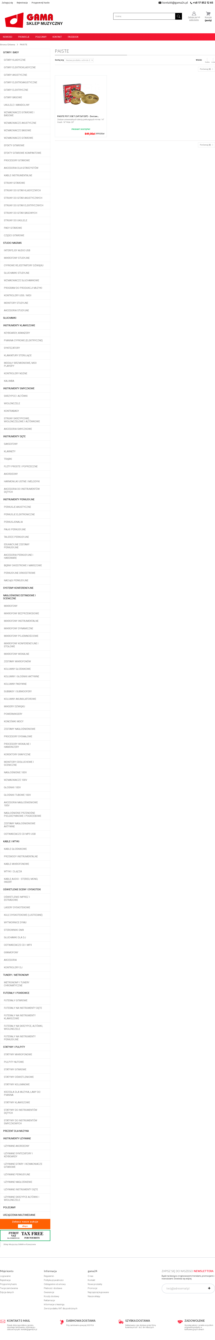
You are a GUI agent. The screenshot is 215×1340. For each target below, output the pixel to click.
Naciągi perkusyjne (16, 580)
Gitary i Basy (11, 52)
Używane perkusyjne (17, 1174)
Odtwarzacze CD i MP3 (18, 945)
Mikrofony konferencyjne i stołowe (21, 645)
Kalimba (9, 381)
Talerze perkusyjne (16, 537)
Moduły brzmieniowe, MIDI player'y (20, 364)
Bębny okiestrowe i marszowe (23, 565)
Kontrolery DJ (13, 967)
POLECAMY (9, 1207)
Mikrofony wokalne (16, 654)
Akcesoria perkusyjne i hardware (18, 556)
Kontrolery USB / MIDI (17, 295)
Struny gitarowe (14, 183)
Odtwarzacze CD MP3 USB (20, 834)
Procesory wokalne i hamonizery (17, 745)
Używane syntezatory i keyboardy (18, 1155)
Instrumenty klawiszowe (19, 325)
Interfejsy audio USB (17, 250)
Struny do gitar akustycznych (23, 198)
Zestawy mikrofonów (17, 661)
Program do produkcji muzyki (23, 288)
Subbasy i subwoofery (18, 691)
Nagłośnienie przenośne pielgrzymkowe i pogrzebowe (22, 814)
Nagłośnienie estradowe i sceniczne (19, 597)
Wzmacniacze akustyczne (20, 123)
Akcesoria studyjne (16, 310)
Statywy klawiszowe (17, 1102)
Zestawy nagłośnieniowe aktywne (19, 825)
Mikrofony (10, 606)
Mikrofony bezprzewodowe (21, 613)
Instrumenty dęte (14, 436)
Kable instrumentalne (18, 175)
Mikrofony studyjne (17, 258)
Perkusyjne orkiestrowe (19, 573)
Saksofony (11, 444)
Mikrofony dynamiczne (18, 628)
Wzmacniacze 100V (15, 780)
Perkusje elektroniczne (19, 514)
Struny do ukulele (15, 220)
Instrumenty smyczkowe (18, 388)
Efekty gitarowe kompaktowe (22, 153)
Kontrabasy (11, 411)
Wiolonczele (12, 403)
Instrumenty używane (17, 1138)
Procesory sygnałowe (18, 736)
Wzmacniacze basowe (17, 130)
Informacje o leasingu (54, 1304)
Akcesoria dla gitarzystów (21, 168)
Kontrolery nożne (15, 373)
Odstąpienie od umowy (55, 1284)
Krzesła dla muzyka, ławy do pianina (22, 1093)
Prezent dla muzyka (16, 1131)
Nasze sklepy (94, 1296)
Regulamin (49, 1276)
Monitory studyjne (16, 303)
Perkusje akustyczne (17, 507)
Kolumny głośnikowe (17, 669)
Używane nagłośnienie (18, 1182)
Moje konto (6, 1271)
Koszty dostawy (51, 1296)
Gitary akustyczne (15, 75)
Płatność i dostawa (53, 1288)
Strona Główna (7, 44)
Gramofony (11, 952)
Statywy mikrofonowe (18, 1054)
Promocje (23, 37)
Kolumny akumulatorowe (20, 699)
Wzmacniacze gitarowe (18, 138)
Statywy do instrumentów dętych (20, 1111)
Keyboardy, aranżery (17, 333)
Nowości (7, 37)
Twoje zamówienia (9, 1288)
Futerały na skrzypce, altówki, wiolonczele (23, 1027)
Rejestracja (22, 3)
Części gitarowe (14, 235)
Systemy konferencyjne (18, 588)
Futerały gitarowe (15, 1000)
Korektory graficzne (17, 754)
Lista (213, 60)
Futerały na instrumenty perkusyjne (20, 1038)
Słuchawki (9, 318)
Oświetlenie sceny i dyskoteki (22, 889)
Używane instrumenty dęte (21, 1189)
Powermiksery (13, 714)
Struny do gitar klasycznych (22, 190)
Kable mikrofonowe (16, 864)
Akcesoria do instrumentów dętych (22, 490)
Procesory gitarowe (17, 160)
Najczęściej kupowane (98, 1292)
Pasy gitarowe (13, 228)
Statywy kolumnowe (17, 1084)
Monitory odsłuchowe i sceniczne (19, 763)
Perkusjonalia (13, 522)
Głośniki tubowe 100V (17, 795)
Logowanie (5, 1276)
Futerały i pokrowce (16, 993)
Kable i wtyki (11, 841)
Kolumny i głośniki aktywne (21, 676)
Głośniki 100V (12, 787)
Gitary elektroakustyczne (20, 82)
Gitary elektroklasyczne (20, 67)
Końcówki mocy (13, 721)
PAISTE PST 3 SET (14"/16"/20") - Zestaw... (78, 116)
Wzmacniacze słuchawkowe (21, 280)
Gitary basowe (13, 97)
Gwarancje (49, 1292)
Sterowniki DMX (14, 930)
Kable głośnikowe (15, 849)
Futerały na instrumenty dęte (23, 1008)
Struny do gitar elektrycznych (23, 205)
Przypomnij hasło (41, 3)
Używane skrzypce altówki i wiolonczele (21, 1198)
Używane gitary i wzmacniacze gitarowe (23, 1165)
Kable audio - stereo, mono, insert (21, 880)
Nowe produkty (95, 1284)
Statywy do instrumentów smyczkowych (20, 1122)
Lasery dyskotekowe (17, 907)
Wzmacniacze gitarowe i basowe (19, 114)
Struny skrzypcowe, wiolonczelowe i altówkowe (22, 420)
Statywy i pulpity (14, 1047)
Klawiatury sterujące (18, 355)
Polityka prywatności (54, 1280)
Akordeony (11, 474)
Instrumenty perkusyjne (18, 499)
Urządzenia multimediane (19, 1215)
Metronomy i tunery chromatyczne (16, 984)
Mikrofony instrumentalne (21, 621)
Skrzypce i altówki (16, 396)
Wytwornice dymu (15, 922)
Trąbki (8, 459)
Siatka (207, 60)
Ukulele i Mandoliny (16, 105)
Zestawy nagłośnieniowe (19, 729)
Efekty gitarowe (14, 145)
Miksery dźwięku (14, 706)
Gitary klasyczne (15, 60)
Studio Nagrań (12, 243)
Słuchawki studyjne (16, 273)
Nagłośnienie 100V (15, 772)
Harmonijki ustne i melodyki (22, 481)
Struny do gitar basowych (20, 213)
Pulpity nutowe (14, 1062)
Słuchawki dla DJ (15, 937)
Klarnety (9, 451)
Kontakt (57, 37)
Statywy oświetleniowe (19, 1077)
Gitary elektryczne (16, 90)
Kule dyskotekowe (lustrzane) (23, 915)
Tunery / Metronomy (16, 975)
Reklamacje (49, 1300)
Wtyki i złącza (13, 871)
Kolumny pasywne (15, 684)
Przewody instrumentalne (21, 856)
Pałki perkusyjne (15, 529)
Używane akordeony (16, 1146)
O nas (90, 1276)
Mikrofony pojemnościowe (21, 636)
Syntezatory (12, 348)
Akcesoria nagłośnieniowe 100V (21, 804)
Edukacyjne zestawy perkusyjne (16, 546)
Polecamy (41, 37)
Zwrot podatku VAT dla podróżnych (60, 1308)
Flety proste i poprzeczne (21, 466)
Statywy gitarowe (15, 1069)
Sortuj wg (59, 60)
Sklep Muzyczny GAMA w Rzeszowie (19, 1244)
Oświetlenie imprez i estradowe (17, 898)
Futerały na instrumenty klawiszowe (20, 1017)
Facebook (73, 37)
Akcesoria (10, 960)
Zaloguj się (7, 3)
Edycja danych (7, 1292)
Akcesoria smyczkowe (18, 429)
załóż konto (194, 20)
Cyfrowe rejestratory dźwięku (23, 265)
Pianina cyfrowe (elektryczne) (23, 340)
